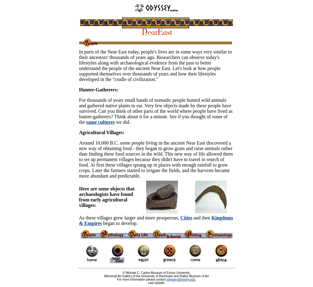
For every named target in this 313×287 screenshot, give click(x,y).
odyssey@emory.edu (181, 279)
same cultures (100, 122)
